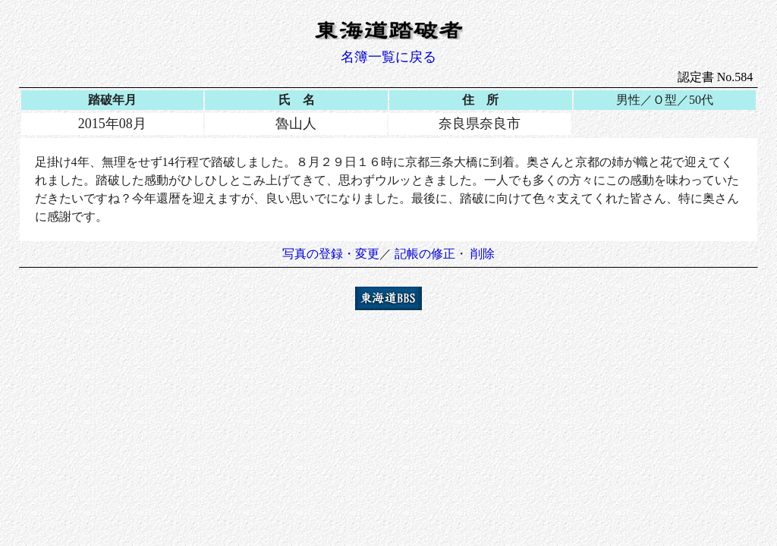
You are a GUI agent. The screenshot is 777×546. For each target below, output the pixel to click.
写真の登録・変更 (330, 253)
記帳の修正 (425, 253)
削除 (482, 253)
